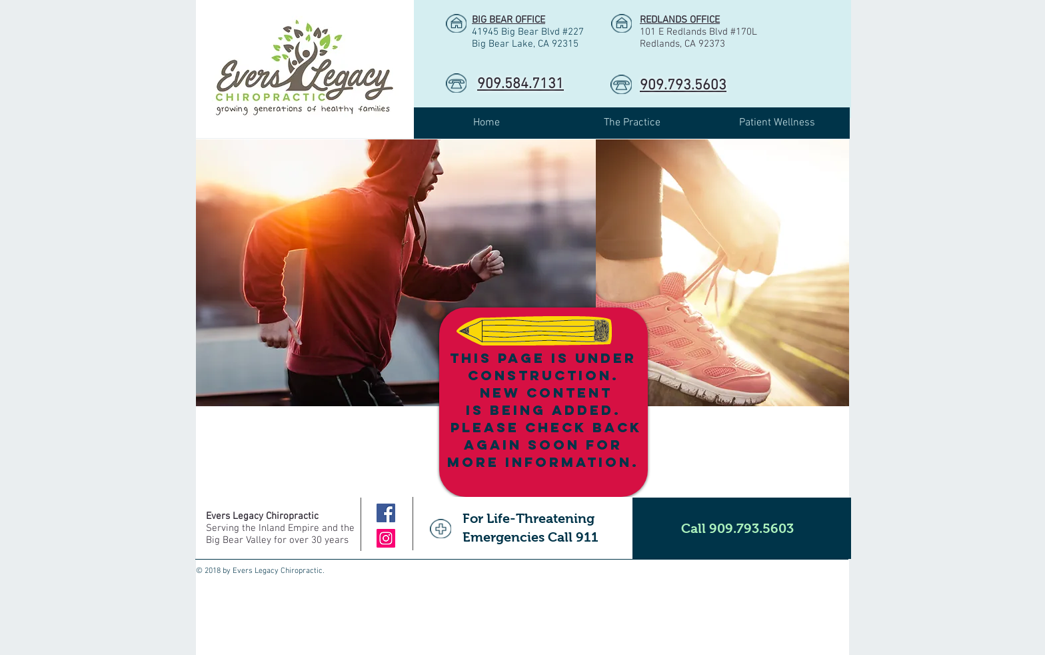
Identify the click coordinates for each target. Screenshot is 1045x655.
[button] (631, 123)
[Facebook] (386, 513)
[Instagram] (386, 538)
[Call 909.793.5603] (741, 528)
